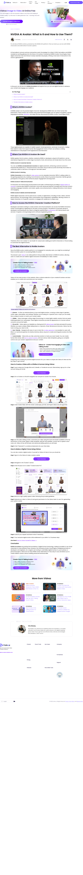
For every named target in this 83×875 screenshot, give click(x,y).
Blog (74, 670)
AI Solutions (17, 29)
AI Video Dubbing (46, 660)
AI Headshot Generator (47, 667)
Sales (59, 647)
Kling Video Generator (47, 688)
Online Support (77, 667)
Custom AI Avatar (29, 680)
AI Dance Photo (46, 654)
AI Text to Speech (46, 683)
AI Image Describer (46, 691)
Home (12, 29)
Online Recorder (46, 662)
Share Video (61, 685)
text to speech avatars (31, 338)
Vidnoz (23, 255)
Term (70, 701)
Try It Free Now (45, 354)
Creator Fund (76, 649)
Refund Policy (80, 701)
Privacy (67, 701)
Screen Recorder (62, 670)
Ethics (73, 701)
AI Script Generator (46, 657)
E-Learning (60, 662)
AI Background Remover (48, 675)
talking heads (50, 324)
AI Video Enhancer (46, 652)
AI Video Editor (28, 685)
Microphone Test (62, 675)
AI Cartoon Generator (47, 673)
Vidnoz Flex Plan (29, 665)
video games (35, 175)
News (59, 665)
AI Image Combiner (46, 670)
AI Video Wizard (29, 683)
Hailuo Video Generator (48, 693)
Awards (75, 647)
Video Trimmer (61, 680)
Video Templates (29, 675)
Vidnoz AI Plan (28, 662)
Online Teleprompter (63, 693)
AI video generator (49, 330)
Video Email (60, 683)
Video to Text (61, 696)
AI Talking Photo (46, 647)
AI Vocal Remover (46, 685)
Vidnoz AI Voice (29, 657)
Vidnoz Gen (23, 2)
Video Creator (61, 691)
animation (26, 114)
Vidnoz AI (15, 2)
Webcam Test (61, 678)
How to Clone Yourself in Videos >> (27, 540)
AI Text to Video (46, 649)
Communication (62, 652)
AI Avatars (27, 670)
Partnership (76, 652)
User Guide (76, 665)
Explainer (60, 657)
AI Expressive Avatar (30, 673)
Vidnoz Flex (28, 652)
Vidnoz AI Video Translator (31, 654)
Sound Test (60, 673)
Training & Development (64, 660)
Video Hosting (61, 688)
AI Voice (27, 678)
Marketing (60, 649)
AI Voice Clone (45, 678)
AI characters (51, 210)
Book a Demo (76, 657)
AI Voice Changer (46, 680)
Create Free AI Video (8, 653)
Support (60, 654)
